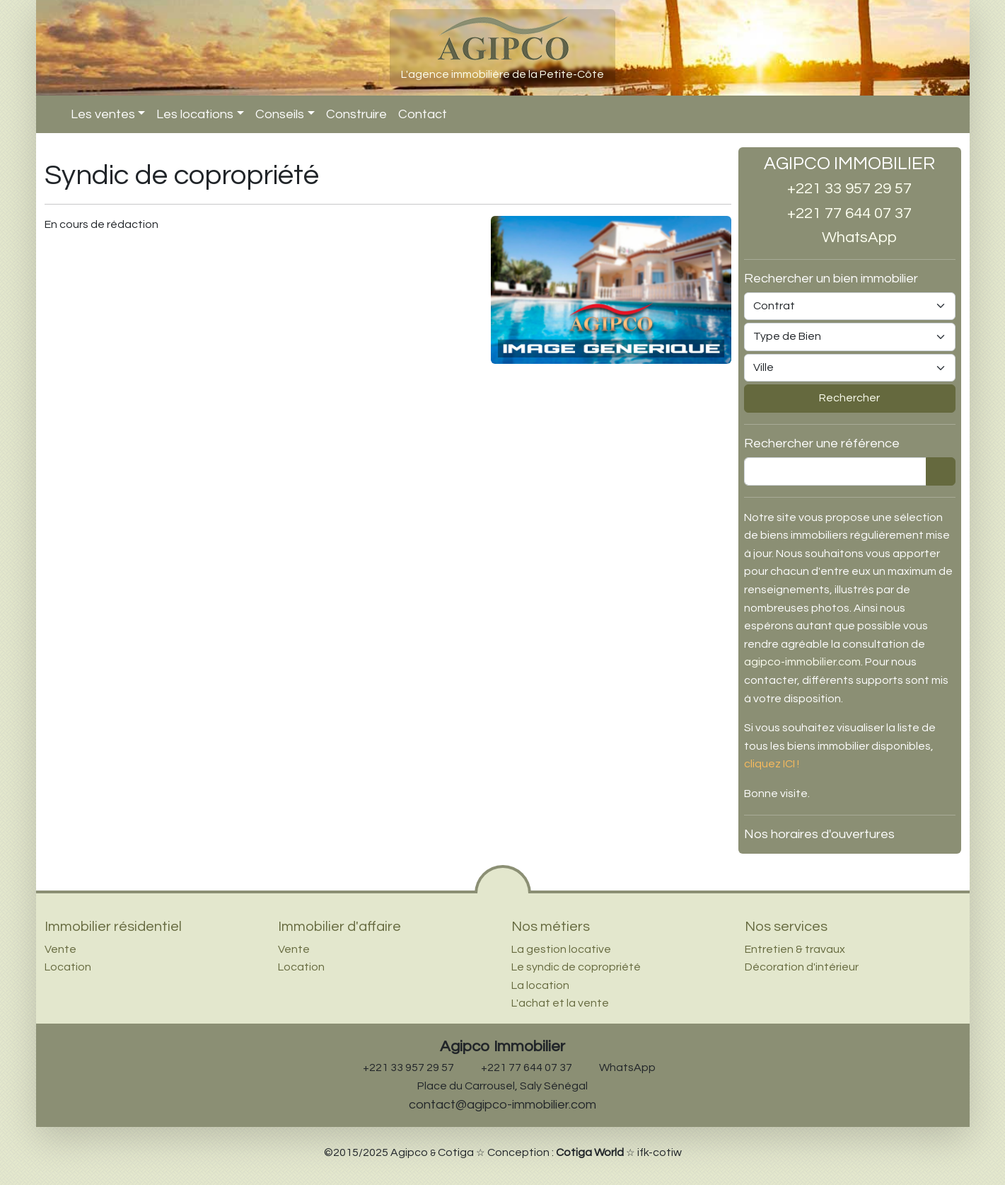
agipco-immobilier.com (802, 662)
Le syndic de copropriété (576, 967)
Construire (356, 114)
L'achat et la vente (560, 1003)
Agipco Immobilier (502, 1046)
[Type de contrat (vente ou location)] (849, 306)
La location (540, 985)
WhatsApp (850, 237)
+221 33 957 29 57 (849, 189)
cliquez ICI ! (771, 763)
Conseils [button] (279, 114)
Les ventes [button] (103, 114)
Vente (60, 949)
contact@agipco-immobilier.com (502, 1104)
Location (68, 967)
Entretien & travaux (795, 949)
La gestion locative (561, 949)
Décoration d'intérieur (802, 967)
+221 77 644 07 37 (849, 213)
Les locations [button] (194, 114)
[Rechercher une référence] (835, 471)
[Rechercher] (940, 471)
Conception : (555, 1152)
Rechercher (849, 397)
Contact (422, 114)
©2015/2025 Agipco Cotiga (399, 1152)
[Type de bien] (849, 337)
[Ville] (849, 368)
